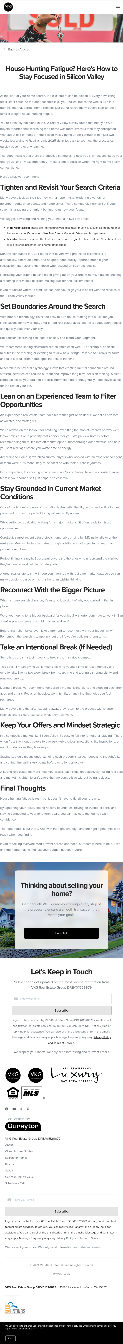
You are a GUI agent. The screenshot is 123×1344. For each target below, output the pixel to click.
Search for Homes (16, 1158)
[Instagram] (21, 1109)
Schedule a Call (15, 1183)
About (9, 1145)
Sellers (9, 1170)
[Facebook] (6, 1109)
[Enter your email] (65, 998)
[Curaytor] (23, 1130)
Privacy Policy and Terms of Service (78, 1238)
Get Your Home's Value (19, 1177)
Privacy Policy (61, 1274)
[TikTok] (28, 1109)
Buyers (9, 1164)
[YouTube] (14, 1109)
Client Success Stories (19, 1151)
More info (38, 1328)
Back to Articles (19, 49)
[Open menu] (118, 7)
